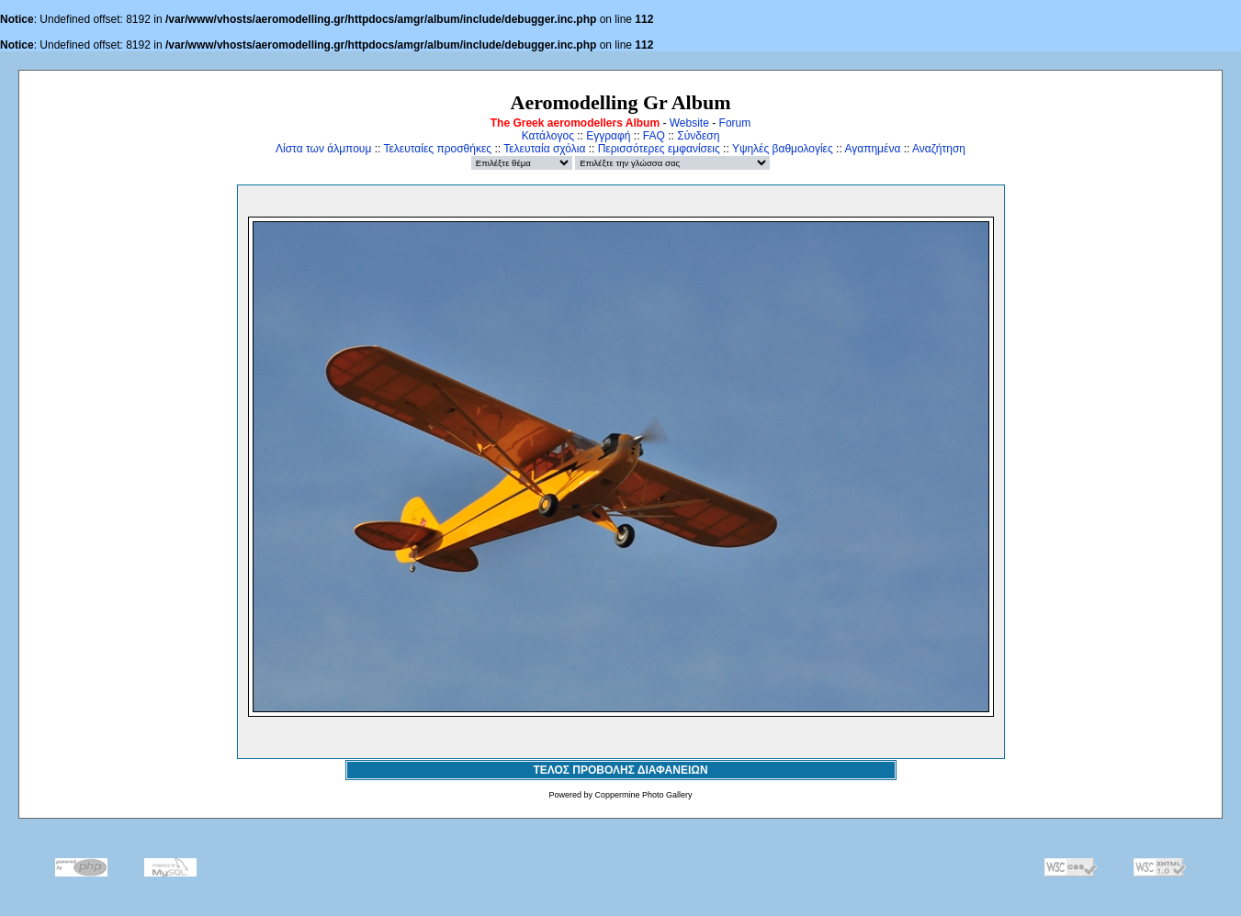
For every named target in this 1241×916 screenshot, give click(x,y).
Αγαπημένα (872, 148)
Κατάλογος (548, 135)
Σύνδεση (698, 135)
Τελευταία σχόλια (544, 148)
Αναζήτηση (938, 148)
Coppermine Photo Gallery (643, 794)
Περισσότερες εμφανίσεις (659, 148)
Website (689, 123)
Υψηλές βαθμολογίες (782, 148)
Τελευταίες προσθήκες (437, 148)
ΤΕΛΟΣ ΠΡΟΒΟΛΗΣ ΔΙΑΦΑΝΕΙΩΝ (620, 770)
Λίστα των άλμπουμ (323, 148)
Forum (735, 123)
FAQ (654, 135)
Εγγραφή (608, 135)
